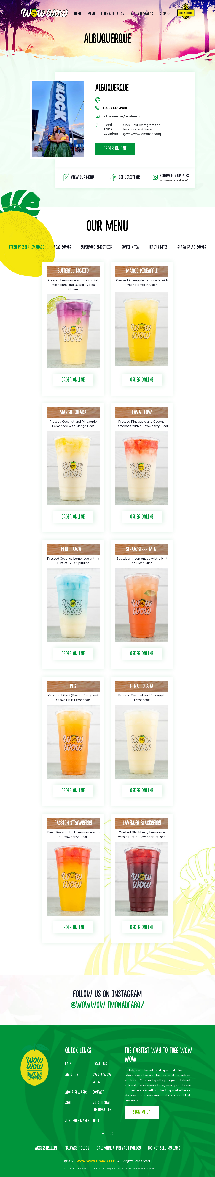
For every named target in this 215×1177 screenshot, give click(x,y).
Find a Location (112, 14)
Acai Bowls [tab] (62, 247)
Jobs (96, 1121)
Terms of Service (140, 1169)
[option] (58, 119)
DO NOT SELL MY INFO (164, 1148)
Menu (91, 14)
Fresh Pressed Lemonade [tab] (26, 247)
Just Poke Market (77, 1121)
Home (77, 14)
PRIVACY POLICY (76, 1148)
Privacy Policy (120, 1169)
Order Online (115, 148)
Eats (68, 1064)
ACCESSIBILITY (46, 1148)
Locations (100, 1064)
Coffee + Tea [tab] (130, 247)
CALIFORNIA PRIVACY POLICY (119, 1148)
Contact (98, 1092)
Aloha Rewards (142, 14)
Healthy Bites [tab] (158, 247)
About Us (71, 1075)
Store (69, 1103)
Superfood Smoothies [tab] (96, 247)
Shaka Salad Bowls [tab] (191, 247)
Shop (162, 14)
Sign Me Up (141, 1112)
